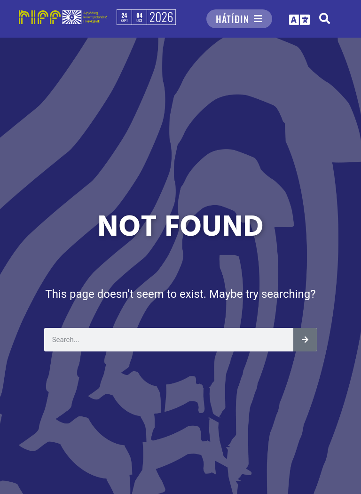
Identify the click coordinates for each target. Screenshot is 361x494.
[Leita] (305, 339)
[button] (324, 19)
